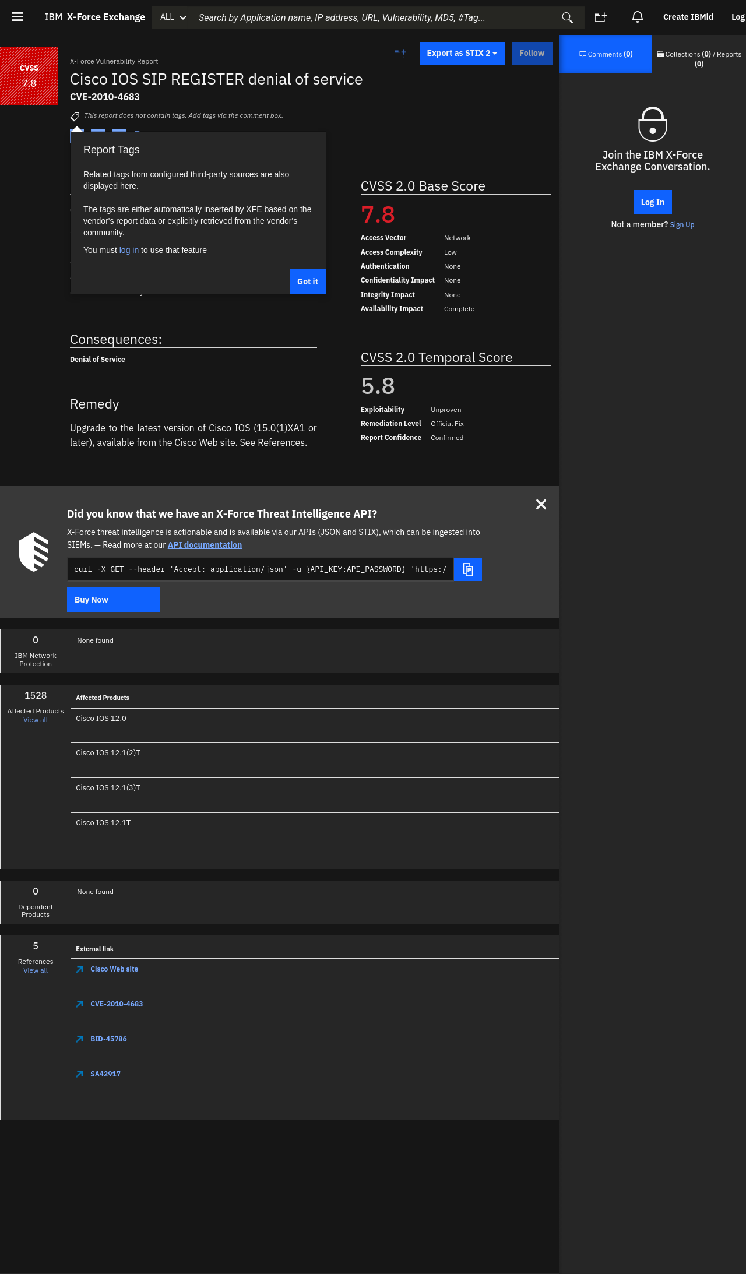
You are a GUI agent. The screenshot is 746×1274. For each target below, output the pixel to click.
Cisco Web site (107, 969)
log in (129, 250)
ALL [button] (167, 17)
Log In (653, 202)
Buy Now (91, 599)
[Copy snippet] (468, 569)
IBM (95, 17)
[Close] (541, 504)
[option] (689, 17)
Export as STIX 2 (462, 53)
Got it (307, 281)
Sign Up (682, 224)
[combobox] (385, 17)
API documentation (205, 545)
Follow (532, 53)
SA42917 (98, 1073)
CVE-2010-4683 (109, 1004)
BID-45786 (101, 1038)
